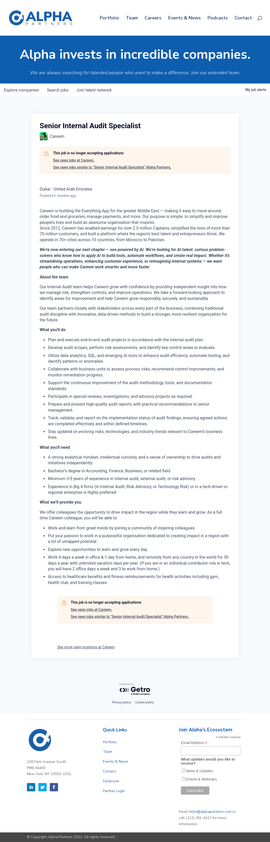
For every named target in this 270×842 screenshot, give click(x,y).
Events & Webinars (201, 779)
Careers (153, 18)
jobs (58, 90)
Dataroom (111, 781)
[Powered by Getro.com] (135, 689)
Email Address (194, 742)
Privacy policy (121, 702)
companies (21, 90)
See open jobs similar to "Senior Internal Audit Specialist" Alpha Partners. (112, 167)
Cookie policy (144, 702)
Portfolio (109, 18)
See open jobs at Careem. (74, 160)
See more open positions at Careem (86, 647)
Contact (243, 18)
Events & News (184, 18)
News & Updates (199, 771)
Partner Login (114, 790)
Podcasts (218, 18)
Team (132, 18)
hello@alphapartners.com (210, 811)
